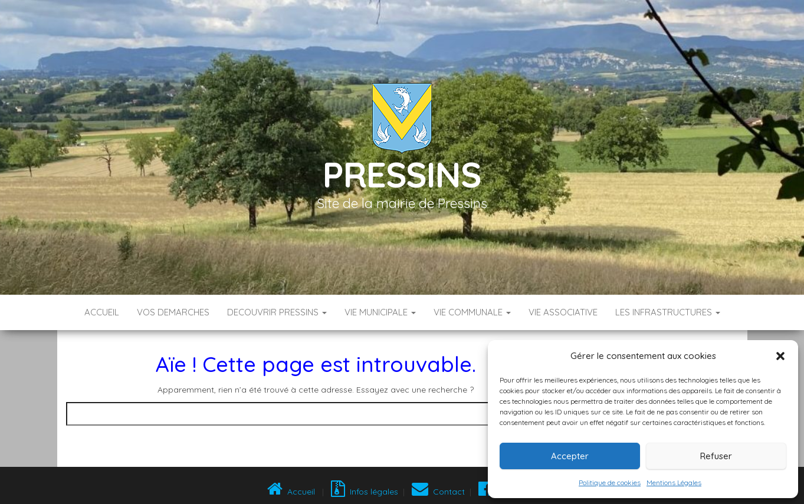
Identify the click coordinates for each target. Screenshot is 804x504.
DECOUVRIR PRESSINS (277, 312)
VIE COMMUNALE (472, 312)
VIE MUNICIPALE (380, 312)
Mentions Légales (674, 482)
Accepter (570, 456)
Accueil (101, 312)
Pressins (402, 174)
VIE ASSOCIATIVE (563, 312)
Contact (438, 491)
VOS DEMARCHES (173, 312)
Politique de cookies (610, 482)
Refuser (716, 456)
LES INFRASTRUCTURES (667, 312)
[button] (780, 356)
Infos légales (364, 491)
